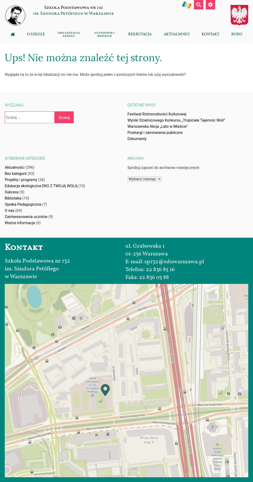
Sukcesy (12, 192)
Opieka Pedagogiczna (23, 204)
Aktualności (177, 34)
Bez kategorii (15, 173)
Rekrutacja (140, 34)
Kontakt (210, 34)
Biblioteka (13, 198)
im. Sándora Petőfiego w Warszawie (73, 13)
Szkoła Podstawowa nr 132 (73, 7)
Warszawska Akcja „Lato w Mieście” (157, 126)
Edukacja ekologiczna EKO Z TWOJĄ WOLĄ (41, 186)
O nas (9, 210)
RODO (236, 34)
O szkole (36, 34)
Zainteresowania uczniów (26, 216)
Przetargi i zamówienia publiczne (155, 132)
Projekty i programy (21, 179)
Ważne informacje (20, 223)
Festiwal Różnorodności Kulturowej (156, 114)
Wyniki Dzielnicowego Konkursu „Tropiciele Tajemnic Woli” (176, 120)
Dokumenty (137, 138)
